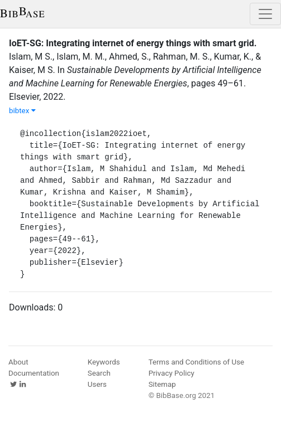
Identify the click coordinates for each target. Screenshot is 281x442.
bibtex (22, 110)
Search (99, 373)
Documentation (33, 373)
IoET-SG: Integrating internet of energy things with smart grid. (132, 43)
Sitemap (162, 384)
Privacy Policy (171, 373)
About (18, 362)
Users (97, 384)
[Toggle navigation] (265, 14)
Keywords (104, 362)
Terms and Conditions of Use (196, 362)
